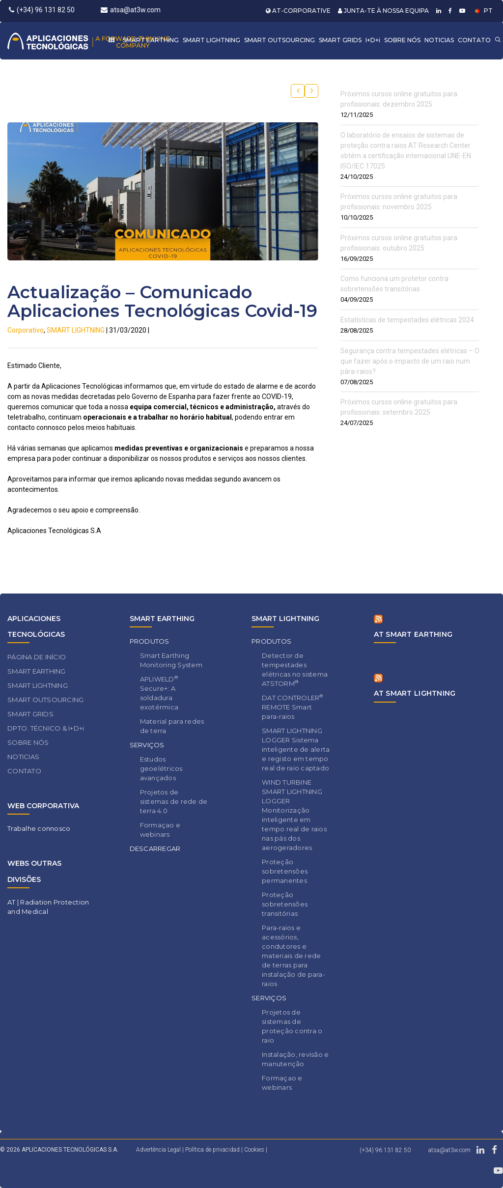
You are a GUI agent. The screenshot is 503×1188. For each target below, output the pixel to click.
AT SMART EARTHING (413, 634)
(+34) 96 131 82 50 (42, 10)
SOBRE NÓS (402, 40)
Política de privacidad (213, 1149)
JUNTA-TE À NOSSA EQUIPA (383, 10)
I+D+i (372, 40)
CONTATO (474, 40)
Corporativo (25, 330)
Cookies (254, 1149)
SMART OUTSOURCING (279, 40)
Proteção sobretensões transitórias (284, 904)
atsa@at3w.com (131, 10)
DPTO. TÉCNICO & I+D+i (45, 728)
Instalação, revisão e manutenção (295, 1059)
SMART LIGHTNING (211, 40)
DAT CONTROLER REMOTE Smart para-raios (292, 706)
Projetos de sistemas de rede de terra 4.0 (174, 801)
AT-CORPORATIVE (298, 10)
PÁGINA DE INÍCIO (36, 657)
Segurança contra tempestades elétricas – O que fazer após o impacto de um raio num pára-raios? (409, 361)
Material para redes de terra (172, 726)
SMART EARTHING (151, 40)
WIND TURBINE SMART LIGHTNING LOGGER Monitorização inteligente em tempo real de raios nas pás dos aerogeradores (294, 814)
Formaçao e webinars (160, 829)
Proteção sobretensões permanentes (284, 871)
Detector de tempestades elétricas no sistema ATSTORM (295, 669)
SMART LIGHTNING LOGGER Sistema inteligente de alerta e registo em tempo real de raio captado (296, 749)
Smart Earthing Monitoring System (171, 660)
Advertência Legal (158, 1149)
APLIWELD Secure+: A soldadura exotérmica (159, 693)
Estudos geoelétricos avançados (161, 768)
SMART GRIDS (340, 40)
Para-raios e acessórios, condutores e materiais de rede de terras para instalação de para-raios (293, 956)
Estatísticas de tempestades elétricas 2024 (407, 320)
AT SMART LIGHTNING (415, 693)
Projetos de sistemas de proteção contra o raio (292, 1026)
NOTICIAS (439, 40)
